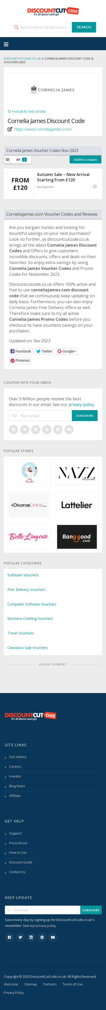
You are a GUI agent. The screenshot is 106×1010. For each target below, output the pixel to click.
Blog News (17, 786)
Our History (17, 757)
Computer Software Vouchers (31, 604)
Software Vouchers (23, 575)
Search (84, 27)
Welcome (11, 984)
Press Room (18, 843)
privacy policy (81, 404)
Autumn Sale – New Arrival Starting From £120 (63, 177)
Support (15, 833)
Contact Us (17, 872)
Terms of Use (73, 984)
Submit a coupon (85, 159)
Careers (15, 766)
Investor (15, 776)
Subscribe (85, 415)
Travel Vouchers (20, 633)
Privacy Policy (14, 993)
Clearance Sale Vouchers (27, 647)
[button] (21, 351)
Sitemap (30, 984)
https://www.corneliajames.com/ (43, 129)
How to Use (17, 852)
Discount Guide (20, 862)
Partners (49, 984)
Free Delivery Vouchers (26, 589)
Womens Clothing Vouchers (30, 618)
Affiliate (15, 796)
